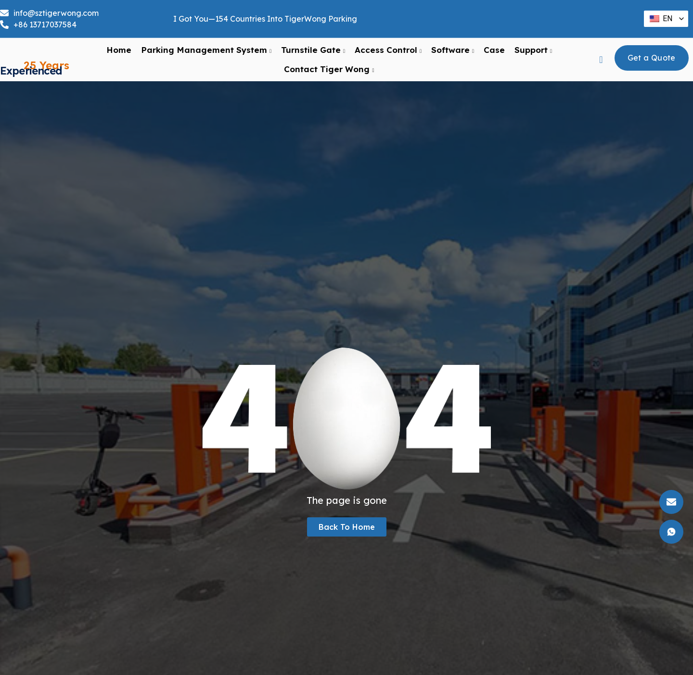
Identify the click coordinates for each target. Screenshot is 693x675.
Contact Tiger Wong (329, 73)
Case (494, 54)
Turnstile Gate (313, 54)
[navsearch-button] (601, 64)
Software (452, 54)
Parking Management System (206, 54)
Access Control (388, 54)
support (533, 54)
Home (118, 54)
